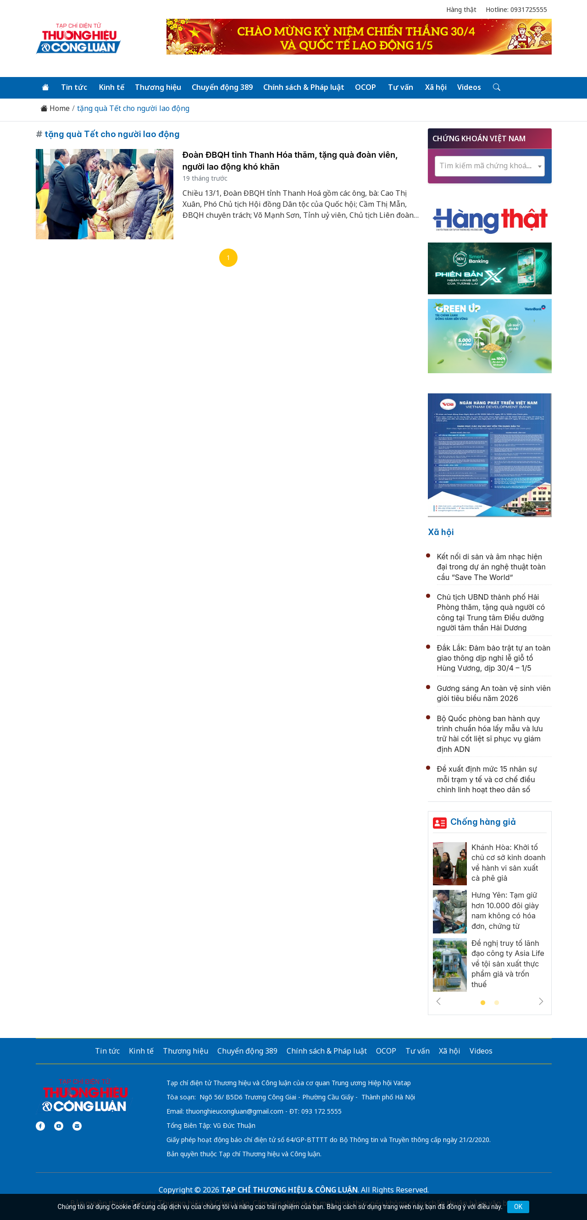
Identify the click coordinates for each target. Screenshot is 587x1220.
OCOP (365, 87)
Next (541, 1001)
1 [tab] (482, 1003)
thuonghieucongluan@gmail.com (234, 1111)
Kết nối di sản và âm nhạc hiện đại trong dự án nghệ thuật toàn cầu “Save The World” (491, 567)
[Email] (77, 1126)
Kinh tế (111, 87)
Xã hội (436, 87)
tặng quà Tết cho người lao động (133, 108)
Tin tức (74, 87)
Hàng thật (461, 9)
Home (55, 108)
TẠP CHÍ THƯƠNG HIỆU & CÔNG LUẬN (289, 1190)
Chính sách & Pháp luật (303, 87)
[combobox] (490, 166)
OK (518, 1206)
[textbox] (490, 165)
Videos (469, 87)
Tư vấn (400, 87)
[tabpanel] (490, 919)
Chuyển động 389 (222, 87)
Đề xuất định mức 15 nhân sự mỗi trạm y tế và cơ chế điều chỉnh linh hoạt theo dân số (487, 779)
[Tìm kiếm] (496, 88)
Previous (438, 1001)
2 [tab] (496, 1003)
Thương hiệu (158, 87)
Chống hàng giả (483, 822)
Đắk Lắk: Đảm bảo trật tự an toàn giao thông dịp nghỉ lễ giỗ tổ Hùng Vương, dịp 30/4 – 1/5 (494, 658)
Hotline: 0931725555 (516, 9)
